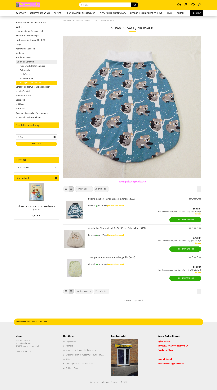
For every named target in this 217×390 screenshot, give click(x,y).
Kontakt (69, 346)
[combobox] (84, 189)
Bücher (57, 13)
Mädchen (20, 53)
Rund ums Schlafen (25, 62)
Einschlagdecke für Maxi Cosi (80, 13)
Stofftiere (20, 108)
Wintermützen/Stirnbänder (28, 117)
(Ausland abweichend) (115, 206)
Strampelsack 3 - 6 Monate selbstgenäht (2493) (111, 199)
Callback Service (73, 368)
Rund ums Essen (23, 57)
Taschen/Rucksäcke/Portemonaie (32, 113)
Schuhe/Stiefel (23, 91)
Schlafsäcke (25, 74)
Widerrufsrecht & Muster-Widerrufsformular (85, 355)
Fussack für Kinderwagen (113, 13)
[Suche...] (134, 4)
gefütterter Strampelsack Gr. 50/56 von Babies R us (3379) (117, 228)
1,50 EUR (36, 215)
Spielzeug (20, 100)
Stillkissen (20, 104)
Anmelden (36, 144)
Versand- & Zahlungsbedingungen (81, 350)
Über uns (196, 13)
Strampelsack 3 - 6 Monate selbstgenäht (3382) (111, 257)
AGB (67, 359)
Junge (169, 13)
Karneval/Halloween (25, 49)
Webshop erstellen (98, 382)
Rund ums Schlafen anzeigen (32, 66)
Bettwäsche (25, 70)
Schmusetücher (27, 78)
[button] (179, 5)
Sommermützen (23, 95)
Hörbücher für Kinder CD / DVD (146, 13)
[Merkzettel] (192, 5)
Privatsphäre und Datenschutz (79, 364)
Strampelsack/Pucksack (30, 82)
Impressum (71, 341)
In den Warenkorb (185, 220)
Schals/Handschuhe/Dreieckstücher (33, 87)
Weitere (180, 13)
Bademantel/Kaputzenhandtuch (33, 13)
